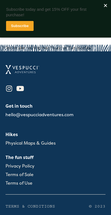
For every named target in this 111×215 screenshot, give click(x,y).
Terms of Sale (20, 174)
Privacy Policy (20, 166)
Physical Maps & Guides (31, 143)
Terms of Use (19, 183)
